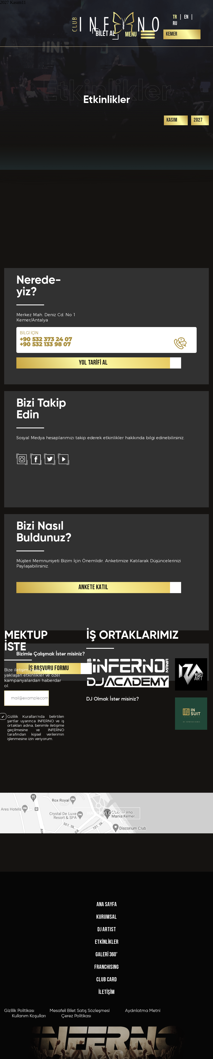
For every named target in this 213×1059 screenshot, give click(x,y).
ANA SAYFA (107, 972)
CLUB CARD (106, 1047)
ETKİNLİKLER (106, 1010)
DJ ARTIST (106, 997)
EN (186, 17)
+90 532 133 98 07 (45, 463)
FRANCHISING (106, 1035)
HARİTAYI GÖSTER (106, 825)
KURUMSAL (106, 984)
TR (175, 17)
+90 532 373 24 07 (46, 458)
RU (175, 23)
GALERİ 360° (106, 1022)
